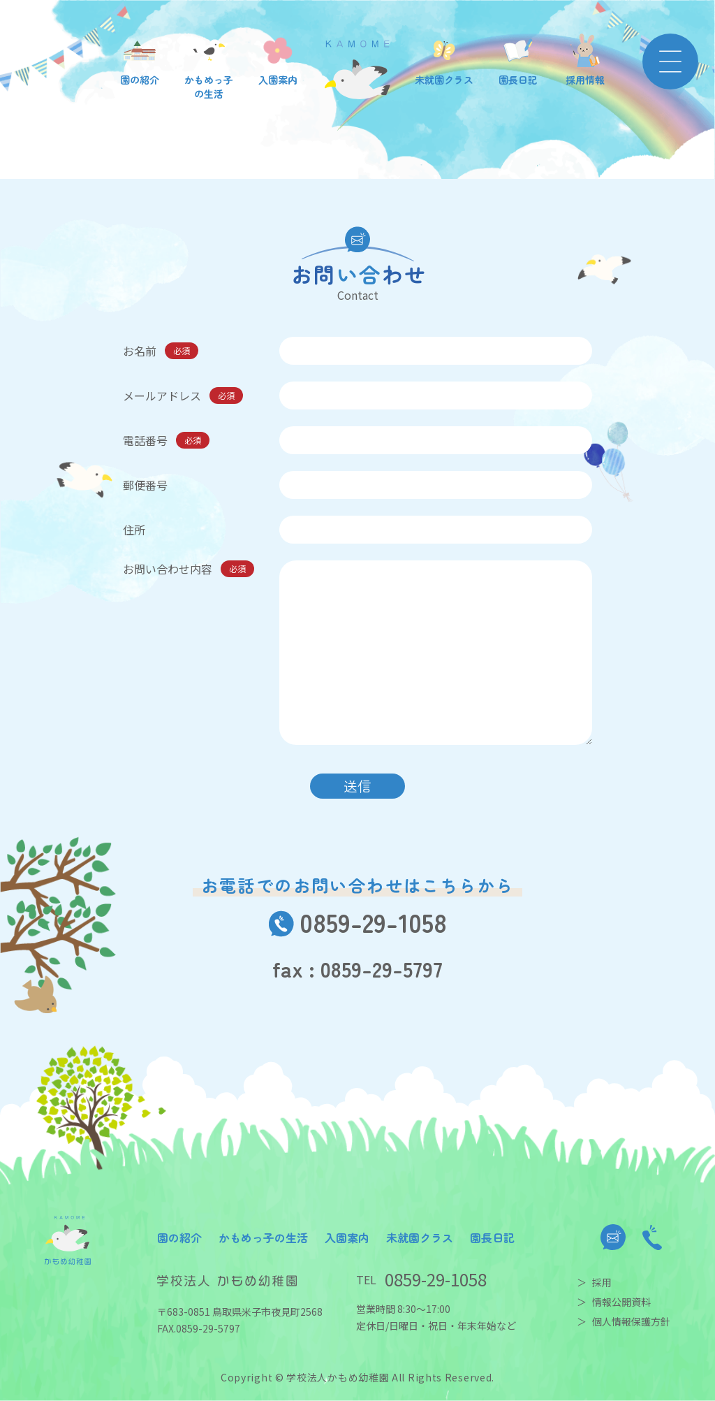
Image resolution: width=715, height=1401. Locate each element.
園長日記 (492, 1237)
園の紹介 (179, 1237)
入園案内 (347, 1237)
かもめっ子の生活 (263, 1237)
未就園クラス (419, 1237)
